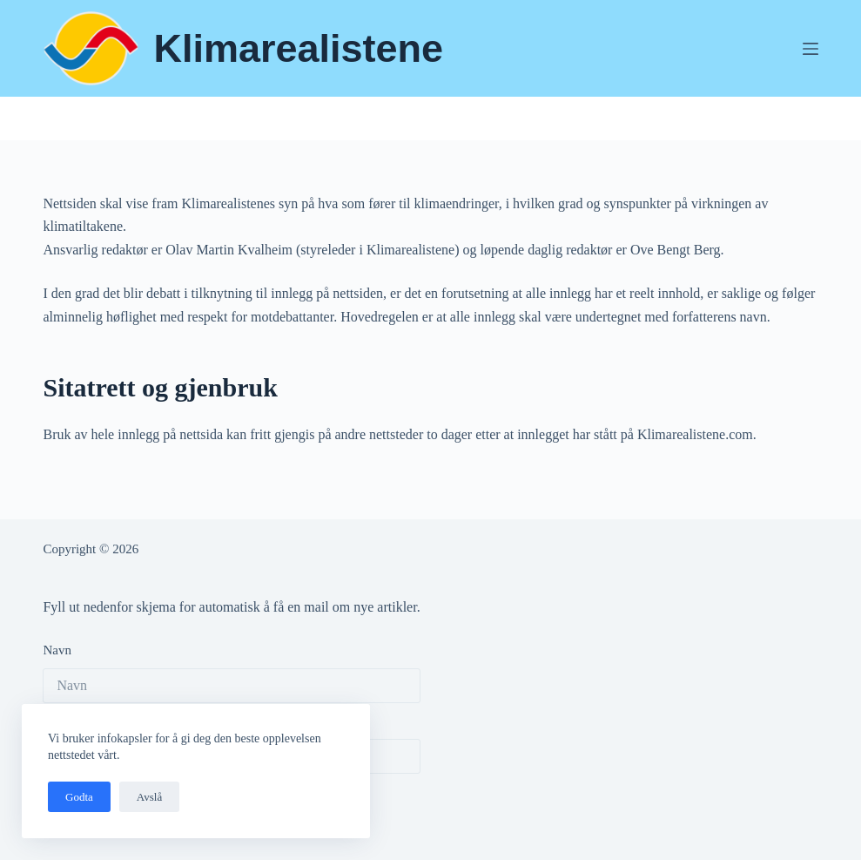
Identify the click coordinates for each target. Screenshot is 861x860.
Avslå (149, 796)
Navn (57, 650)
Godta (79, 796)
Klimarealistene (298, 48)
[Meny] (810, 49)
